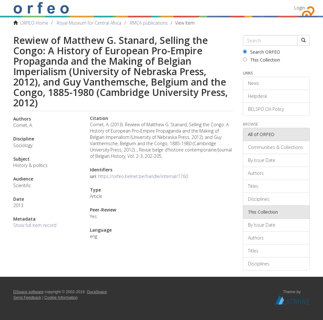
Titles (253, 186)
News (253, 83)
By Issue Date (261, 160)
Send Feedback (27, 297)
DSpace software (28, 292)
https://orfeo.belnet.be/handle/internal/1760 (143, 176)
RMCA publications (149, 23)
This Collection (261, 60)
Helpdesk (257, 96)
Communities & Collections (275, 147)
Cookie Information (61, 297)
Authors (256, 173)
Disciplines (258, 199)
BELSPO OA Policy (266, 109)
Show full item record (34, 225)
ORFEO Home (34, 23)
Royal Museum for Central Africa (89, 23)
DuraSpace (97, 292)
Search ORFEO (261, 52)
